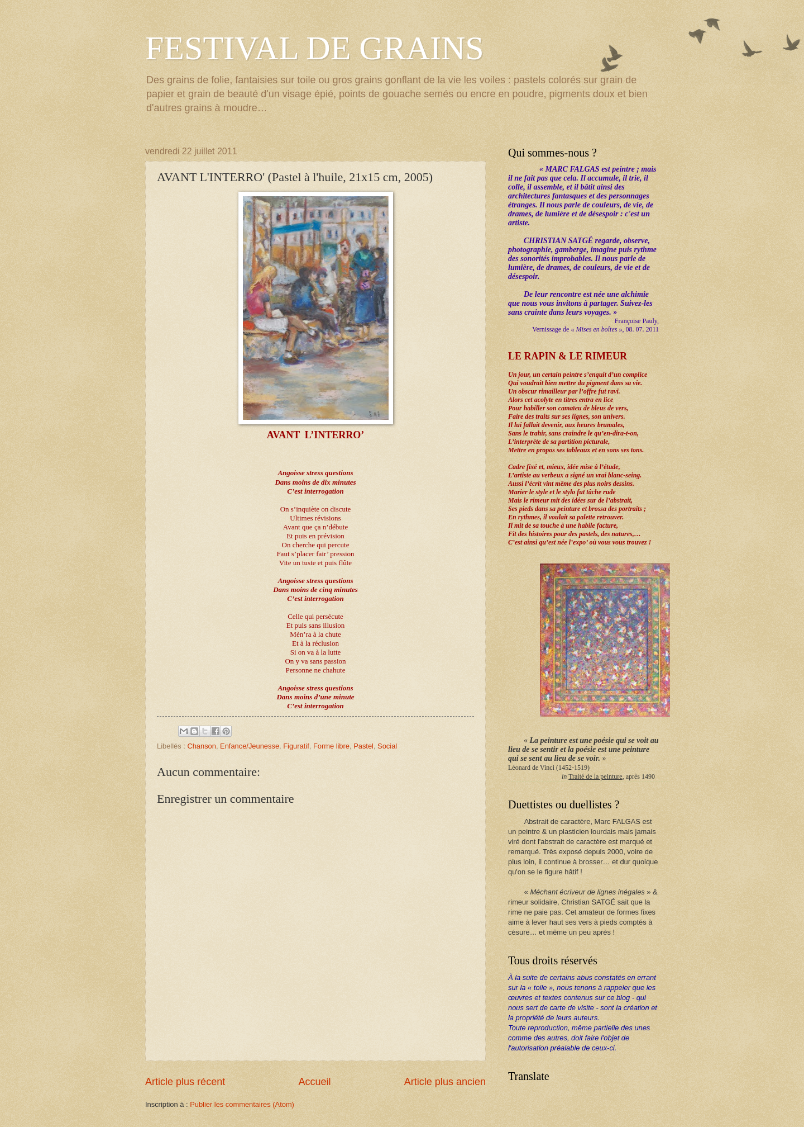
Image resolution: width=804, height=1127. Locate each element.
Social (387, 746)
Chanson (201, 746)
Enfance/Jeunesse (249, 746)
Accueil (314, 1081)
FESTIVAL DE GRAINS (314, 48)
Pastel (363, 746)
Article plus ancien (445, 1081)
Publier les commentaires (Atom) (242, 1104)
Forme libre (331, 746)
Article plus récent (185, 1081)
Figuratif (296, 746)
